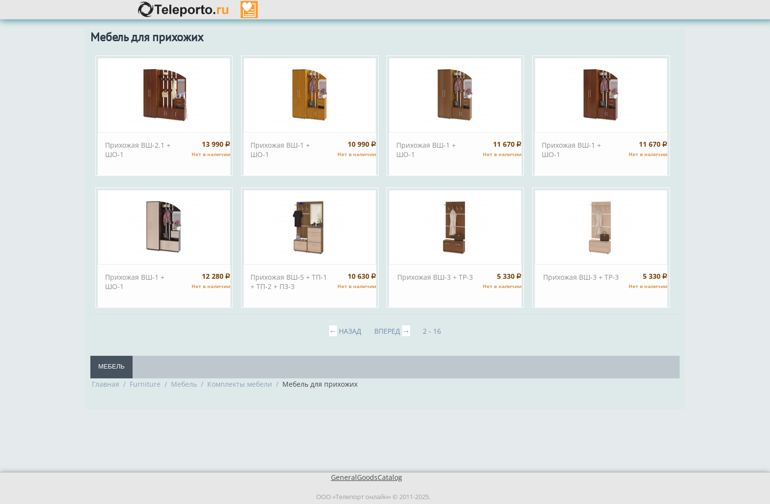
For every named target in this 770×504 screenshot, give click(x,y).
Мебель (111, 366)
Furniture (145, 384)
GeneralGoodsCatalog (366, 477)
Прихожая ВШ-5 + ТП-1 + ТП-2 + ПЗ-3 (288, 281)
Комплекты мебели (239, 384)
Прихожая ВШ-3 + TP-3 (435, 277)
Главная (105, 384)
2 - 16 (432, 331)
